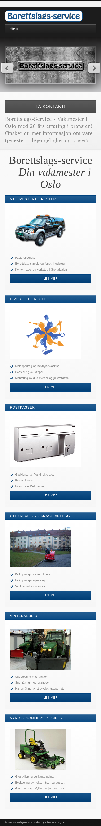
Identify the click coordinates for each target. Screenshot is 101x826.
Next (94, 68)
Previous (7, 68)
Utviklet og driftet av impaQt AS (50, 822)
